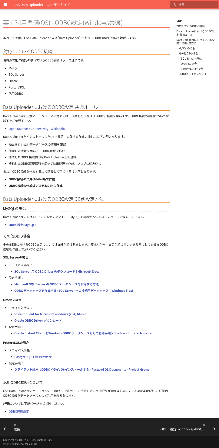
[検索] (196, 4)
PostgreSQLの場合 (192, 68)
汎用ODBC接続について (193, 73)
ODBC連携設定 (19, 411)
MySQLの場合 (187, 48)
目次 (179, 21)
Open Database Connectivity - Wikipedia (37, 128)
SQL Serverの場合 (191, 58)
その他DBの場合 (188, 53)
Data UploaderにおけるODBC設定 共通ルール (195, 33)
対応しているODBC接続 (190, 26)
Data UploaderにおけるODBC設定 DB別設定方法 (195, 41)
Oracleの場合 (189, 63)
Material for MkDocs (26, 444)
